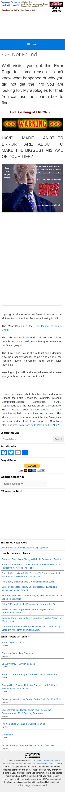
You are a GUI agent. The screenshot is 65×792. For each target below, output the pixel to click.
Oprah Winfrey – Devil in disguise (18, 664)
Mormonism (7, 734)
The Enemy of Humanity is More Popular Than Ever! (28, 581)
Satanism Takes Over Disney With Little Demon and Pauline (31, 559)
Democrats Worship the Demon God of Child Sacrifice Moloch (32, 699)
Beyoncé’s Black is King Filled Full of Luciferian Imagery (29, 674)
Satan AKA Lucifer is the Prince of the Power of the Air (28, 604)
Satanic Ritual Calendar (13, 642)
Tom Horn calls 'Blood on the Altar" (39, 425)
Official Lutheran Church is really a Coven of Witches (28, 745)
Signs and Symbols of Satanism (17, 653)
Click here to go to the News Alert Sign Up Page (25, 547)
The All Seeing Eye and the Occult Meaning (23, 724)
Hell (26, 341)
